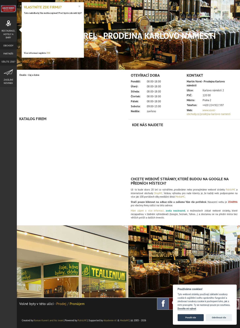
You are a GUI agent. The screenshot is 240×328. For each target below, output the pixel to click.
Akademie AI (110, 320)
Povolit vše (190, 317)
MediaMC (180, 196)
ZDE (48, 53)
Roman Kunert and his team (49, 320)
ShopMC (158, 193)
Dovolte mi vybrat (187, 308)
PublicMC (230, 189)
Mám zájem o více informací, (147, 210)
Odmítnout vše (219, 317)
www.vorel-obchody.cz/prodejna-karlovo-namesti (208, 112)
